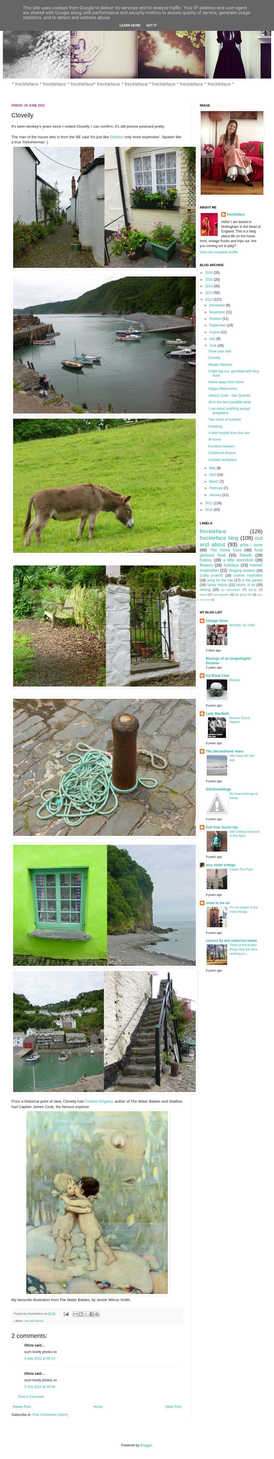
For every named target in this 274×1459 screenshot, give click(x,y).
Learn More (130, 25)
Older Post (173, 1407)
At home (214, 439)
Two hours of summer (224, 420)
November (217, 312)
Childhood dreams (222, 453)
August (215, 332)
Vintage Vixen (217, 621)
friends (245, 555)
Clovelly (214, 358)
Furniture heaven (221, 446)
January (215, 495)
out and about (34, 1320)
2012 (209, 300)
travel (203, 594)
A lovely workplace (222, 460)
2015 (209, 280)
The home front (225, 550)
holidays (231, 565)
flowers (206, 565)
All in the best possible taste (229, 402)
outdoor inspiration (248, 575)
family (253, 589)
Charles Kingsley (99, 1101)
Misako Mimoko (220, 365)
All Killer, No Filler (242, 625)
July (212, 339)
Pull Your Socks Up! (222, 827)
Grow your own (219, 351)
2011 (209, 503)
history (206, 560)
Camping (215, 426)
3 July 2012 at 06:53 (39, 1358)
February (216, 488)
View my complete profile (219, 252)
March (214, 481)
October (215, 319)
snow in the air (218, 903)
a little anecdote (238, 560)
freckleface (236, 214)
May (213, 468)
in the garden (252, 580)
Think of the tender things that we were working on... (243, 949)
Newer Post (22, 1407)
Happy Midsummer (222, 389)
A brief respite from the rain (228, 433)
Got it (151, 25)
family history (217, 585)
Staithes (117, 137)
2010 (209, 510)
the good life (243, 594)
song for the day (220, 580)
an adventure (231, 589)
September (218, 325)
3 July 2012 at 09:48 (39, 1387)
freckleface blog (219, 538)
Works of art (245, 585)
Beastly (234, 680)
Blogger (146, 1445)
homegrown (221, 594)
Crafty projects (211, 575)
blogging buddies (242, 571)
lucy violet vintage (220, 865)
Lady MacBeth (217, 714)
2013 (209, 293)
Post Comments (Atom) (50, 1415)
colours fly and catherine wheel (231, 941)
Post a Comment (31, 1397)
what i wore (251, 545)
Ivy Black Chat (217, 676)
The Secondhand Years (224, 751)
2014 (209, 286)
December (217, 305)
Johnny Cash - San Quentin (229, 396)
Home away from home (226, 382)
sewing (205, 590)
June (213, 346)
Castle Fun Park (241, 869)
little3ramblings (218, 789)
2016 (209, 273)
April (213, 475)
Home (97, 1407)
